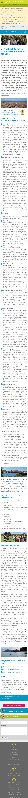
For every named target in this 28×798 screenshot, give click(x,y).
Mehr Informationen (11, 23)
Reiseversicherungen (14, 764)
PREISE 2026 (14, 32)
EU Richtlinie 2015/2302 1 (14, 759)
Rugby (12, 616)
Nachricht (3, 725)
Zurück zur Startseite (6, 692)
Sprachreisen (4, 26)
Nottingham (4, 616)
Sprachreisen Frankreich (14, 795)
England (3, 28)
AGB (14, 747)
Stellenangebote (14, 754)
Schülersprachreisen (14, 26)
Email (2, 686)
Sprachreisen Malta (14, 785)
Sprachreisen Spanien (14, 792)
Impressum (14, 752)
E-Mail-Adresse (5, 720)
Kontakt (14, 757)
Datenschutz (14, 750)
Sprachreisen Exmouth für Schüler (12, 672)
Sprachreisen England (14, 782)
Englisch (22, 26)
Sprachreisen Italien (14, 797)
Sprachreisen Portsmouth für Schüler (13, 669)
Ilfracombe (5, 32)
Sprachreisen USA (14, 790)
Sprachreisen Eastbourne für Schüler (13, 667)
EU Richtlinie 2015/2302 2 (14, 762)
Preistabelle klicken (17, 483)
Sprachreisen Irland (14, 787)
